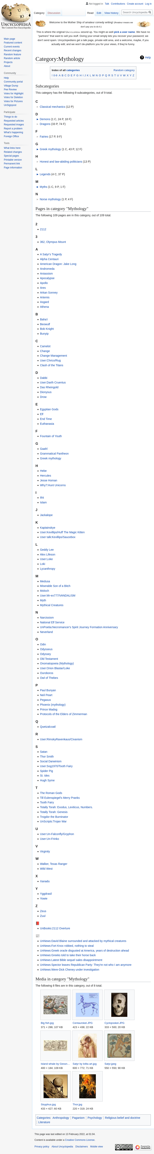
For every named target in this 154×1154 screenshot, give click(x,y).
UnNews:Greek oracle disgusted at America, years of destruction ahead (84, 950)
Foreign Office (11, 136)
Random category (124, 70)
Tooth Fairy (47, 802)
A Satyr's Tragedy (51, 254)
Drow (43, 396)
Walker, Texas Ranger (53, 863)
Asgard (44, 302)
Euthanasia (47, 423)
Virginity (45, 851)
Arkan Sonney (49, 292)
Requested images (14, 124)
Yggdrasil (46, 893)
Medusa (45, 581)
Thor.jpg (77, 1104)
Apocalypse (47, 278)
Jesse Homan (48, 480)
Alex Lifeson (47, 554)
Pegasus (45, 699)
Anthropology (61, 1117)
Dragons (45, 124)
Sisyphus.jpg (48, 1104)
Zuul (42, 916)
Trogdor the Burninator (54, 816)
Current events (12, 46)
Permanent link (12, 163)
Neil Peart (46, 695)
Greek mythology (50, 149)
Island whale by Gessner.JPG (55, 1063)
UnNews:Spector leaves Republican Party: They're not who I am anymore (85, 964)
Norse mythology (50, 199)
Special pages (11, 155)
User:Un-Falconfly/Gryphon (57, 834)
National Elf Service (52, 622)
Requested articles (14, 120)
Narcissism (47, 617)
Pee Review (10, 89)
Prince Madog (48, 709)
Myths (43, 186)
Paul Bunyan (48, 690)
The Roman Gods (51, 793)
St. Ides (44, 775)
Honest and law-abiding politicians (61, 161)
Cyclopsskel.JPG (114, 1022)
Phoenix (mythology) (53, 704)
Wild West (46, 868)
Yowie (43, 898)
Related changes (13, 152)
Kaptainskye (47, 527)
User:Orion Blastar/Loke (55, 668)
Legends (45, 174)
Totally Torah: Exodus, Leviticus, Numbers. (66, 807)
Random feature (12, 54)
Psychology (95, 1117)
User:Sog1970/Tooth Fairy (56, 766)
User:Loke (46, 559)
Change (45, 351)
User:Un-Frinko (49, 838)
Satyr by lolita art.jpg (84, 1063)
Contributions (118, 3)
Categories (43, 1117)
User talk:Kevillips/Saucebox (57, 537)
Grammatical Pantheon (54, 453)
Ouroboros (46, 673)
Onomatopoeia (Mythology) (57, 663)
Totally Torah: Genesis (53, 812)
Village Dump (11, 85)
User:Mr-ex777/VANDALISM (57, 595)
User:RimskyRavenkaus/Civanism (61, 739)
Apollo (44, 283)
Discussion (54, 12)
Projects (8, 62)
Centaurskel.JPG (82, 1022)
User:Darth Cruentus (53, 382)
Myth (43, 600)
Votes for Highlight (13, 93)
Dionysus (46, 392)
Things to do (10, 116)
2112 (43, 229)
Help (148, 57)
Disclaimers (81, 1146)
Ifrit (42, 497)
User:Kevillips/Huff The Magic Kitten (62, 532)
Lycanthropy (47, 568)
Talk (107, 3)
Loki (42, 563)
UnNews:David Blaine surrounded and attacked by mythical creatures (83, 941)
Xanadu (45, 881)
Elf (41, 414)
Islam (43, 502)
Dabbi (43, 377)
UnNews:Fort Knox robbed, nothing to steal (67, 945)
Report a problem (13, 128)
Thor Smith (47, 756)
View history (111, 12)
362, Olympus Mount (53, 241)
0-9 (55, 75)
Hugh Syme (47, 780)
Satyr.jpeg (110, 1063)
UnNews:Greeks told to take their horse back (68, 955)
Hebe (43, 470)
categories (73, 70)
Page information (13, 167)
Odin (43, 644)
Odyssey (45, 654)
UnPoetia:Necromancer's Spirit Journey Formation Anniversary (79, 627)
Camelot (45, 346)
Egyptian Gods (49, 409)
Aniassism (46, 273)
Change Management (53, 355)
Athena (44, 306)
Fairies (44, 136)
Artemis (44, 297)
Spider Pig (46, 771)
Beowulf (45, 324)
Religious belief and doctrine (122, 1117)
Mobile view (96, 1146)
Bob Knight (47, 328)
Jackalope (46, 515)
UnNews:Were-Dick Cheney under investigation (69, 969)
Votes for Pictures (13, 101)
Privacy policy (41, 1146)
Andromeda (47, 268)
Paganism (78, 1117)
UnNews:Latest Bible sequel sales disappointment (71, 960)
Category (39, 12)
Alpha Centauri (49, 259)
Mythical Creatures (51, 605)
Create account (135, 3)
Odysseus (46, 649)
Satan (43, 751)
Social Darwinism (50, 761)
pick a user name (124, 31)
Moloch (44, 590)
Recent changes (12, 50)
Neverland (46, 632)
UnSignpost (10, 105)
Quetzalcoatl (48, 726)
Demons (45, 119)
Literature (44, 1122)
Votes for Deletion (13, 97)
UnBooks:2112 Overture (55, 928)
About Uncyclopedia (62, 1146)
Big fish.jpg (47, 1022)
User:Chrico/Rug (50, 360)
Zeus (43, 911)
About (7, 66)
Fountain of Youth (51, 436)
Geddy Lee (47, 549)
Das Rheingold (49, 387)
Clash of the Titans (51, 365)
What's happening (13, 132)
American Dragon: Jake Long (58, 264)
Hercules (45, 475)
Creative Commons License (79, 1140)
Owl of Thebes (49, 677)
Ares (43, 287)
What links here (12, 148)
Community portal (13, 81)
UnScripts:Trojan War (53, 821)
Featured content (13, 42)
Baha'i (44, 319)
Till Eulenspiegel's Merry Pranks (60, 797)
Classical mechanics (52, 106)
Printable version (13, 159)
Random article (12, 58)
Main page (9, 38)
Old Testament (49, 658)
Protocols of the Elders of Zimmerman (63, 714)
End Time (46, 419)
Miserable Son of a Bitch (55, 586)
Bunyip (44, 333)
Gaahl (43, 448)
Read (90, 12)
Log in (148, 3)
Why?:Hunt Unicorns (53, 485)
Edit (99, 12)
